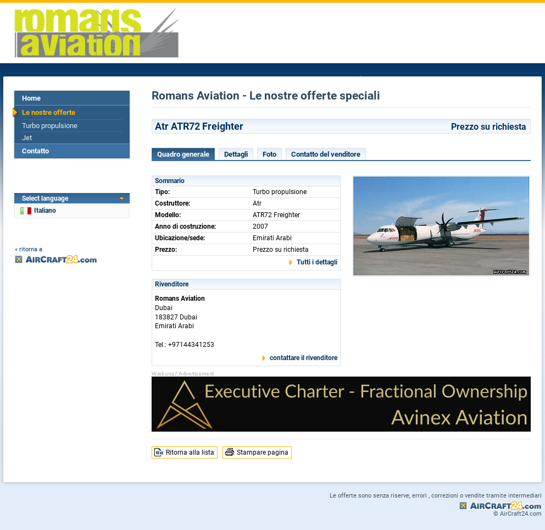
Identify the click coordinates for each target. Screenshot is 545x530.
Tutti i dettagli (317, 262)
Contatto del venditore (325, 154)
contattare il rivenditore (303, 358)
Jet (27, 138)
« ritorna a (28, 249)
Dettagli (236, 154)
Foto (269, 154)
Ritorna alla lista (190, 452)
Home (31, 98)
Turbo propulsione (49, 126)
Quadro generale (183, 154)
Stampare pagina (262, 452)
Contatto (35, 151)
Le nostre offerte (48, 112)
